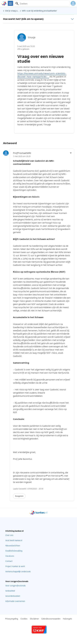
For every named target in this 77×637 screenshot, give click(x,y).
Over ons (9, 535)
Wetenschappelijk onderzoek (18, 571)
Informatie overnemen (15, 601)
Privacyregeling (11, 619)
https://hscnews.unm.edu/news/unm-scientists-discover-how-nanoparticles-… (41, 75)
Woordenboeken (12, 596)
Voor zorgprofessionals (15, 585)
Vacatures (9, 556)
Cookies (23, 619)
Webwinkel (10, 591)
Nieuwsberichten (12, 545)
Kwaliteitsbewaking (13, 551)
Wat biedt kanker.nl (13, 540)
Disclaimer (34, 619)
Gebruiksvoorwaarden (50, 619)
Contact (8, 561)
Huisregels (67, 619)
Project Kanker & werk (15, 566)
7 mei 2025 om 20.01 (22, 156)
